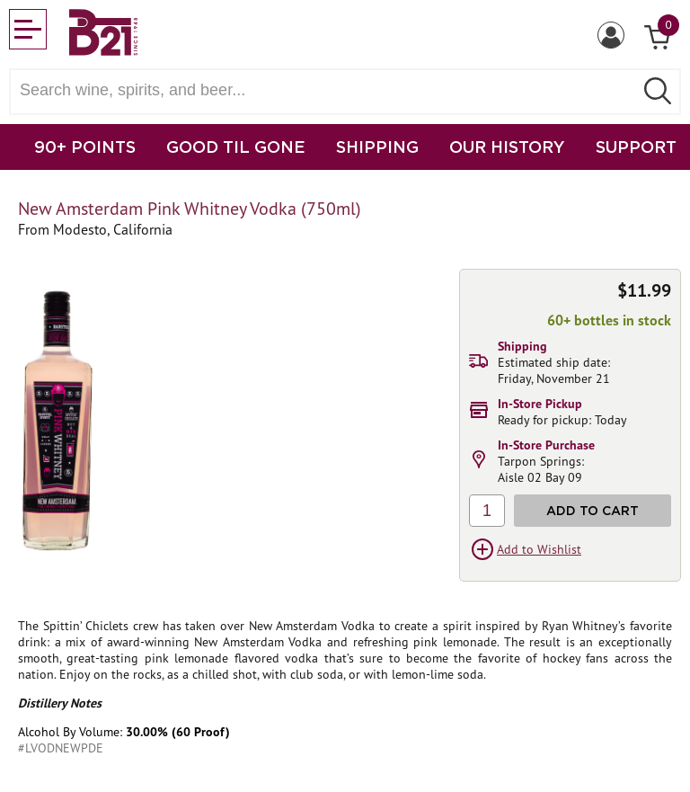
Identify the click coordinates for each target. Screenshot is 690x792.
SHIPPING (377, 147)
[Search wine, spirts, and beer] (327, 90)
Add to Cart (592, 510)
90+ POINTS (85, 147)
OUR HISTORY (507, 147)
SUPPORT (636, 147)
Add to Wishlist (539, 549)
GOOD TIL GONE (235, 147)
